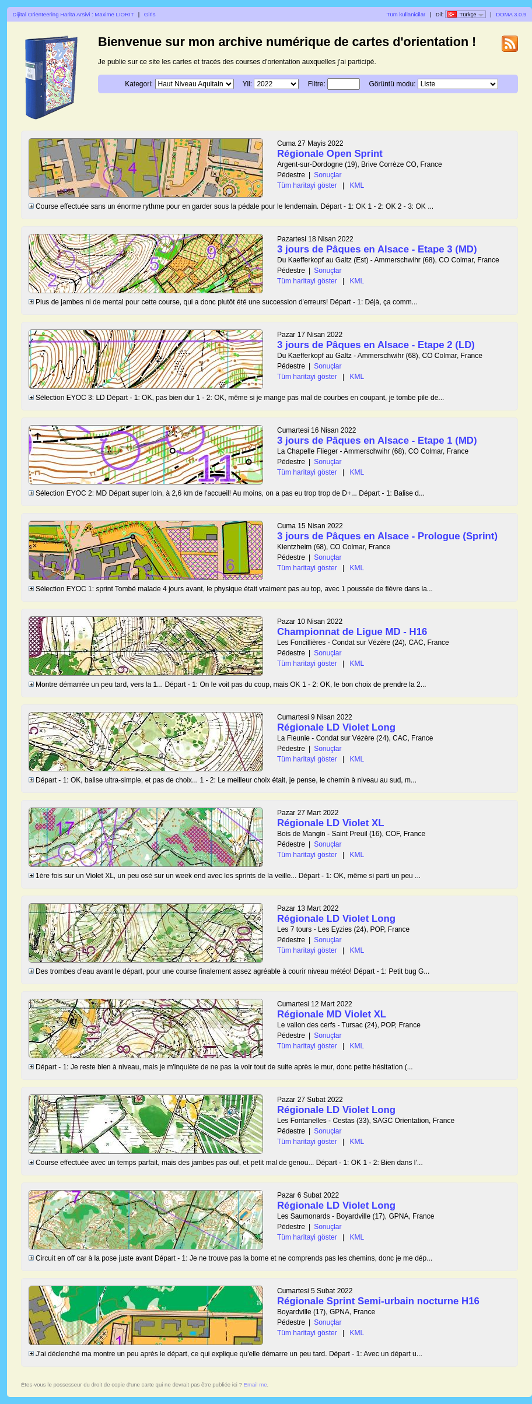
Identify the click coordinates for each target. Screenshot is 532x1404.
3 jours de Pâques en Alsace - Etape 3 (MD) (377, 249)
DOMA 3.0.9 (511, 14)
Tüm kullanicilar (406, 14)
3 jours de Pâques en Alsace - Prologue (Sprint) (387, 536)
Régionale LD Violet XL (330, 823)
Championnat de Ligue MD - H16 (352, 631)
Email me (255, 1384)
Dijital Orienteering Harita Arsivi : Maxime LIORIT (73, 14)
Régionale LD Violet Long (336, 727)
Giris (150, 14)
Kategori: (139, 84)
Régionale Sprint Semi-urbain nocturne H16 (378, 1301)
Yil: (247, 84)
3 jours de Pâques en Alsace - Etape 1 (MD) (377, 440)
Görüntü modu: (392, 84)
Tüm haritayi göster (307, 185)
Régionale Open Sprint (330, 153)
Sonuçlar (327, 175)
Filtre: (317, 84)
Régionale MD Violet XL (331, 1014)
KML (357, 185)
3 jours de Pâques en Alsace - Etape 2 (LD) (376, 344)
